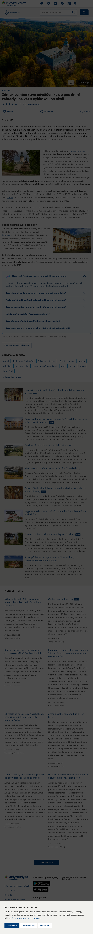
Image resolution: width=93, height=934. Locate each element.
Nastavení (45, 925)
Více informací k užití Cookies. (26, 918)
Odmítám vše (28, 925)
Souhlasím (12, 925)
